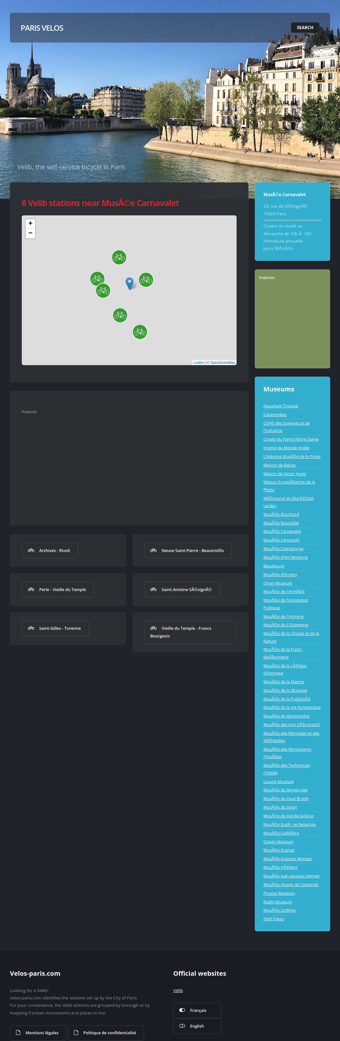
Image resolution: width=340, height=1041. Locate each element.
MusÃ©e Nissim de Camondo (291, 884)
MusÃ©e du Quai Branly (286, 798)
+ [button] (30, 224)
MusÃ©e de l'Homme (283, 616)
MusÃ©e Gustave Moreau (287, 858)
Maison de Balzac (279, 465)
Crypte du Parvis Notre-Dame (291, 439)
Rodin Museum (277, 902)
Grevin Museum (278, 842)
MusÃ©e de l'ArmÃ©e (284, 591)
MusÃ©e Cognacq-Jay (283, 548)
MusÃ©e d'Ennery (280, 574)
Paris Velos (41, 27)
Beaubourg (273, 566)
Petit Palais (273, 919)
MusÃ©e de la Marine (283, 682)
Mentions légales (42, 1033)
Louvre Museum (278, 781)
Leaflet (198, 362)
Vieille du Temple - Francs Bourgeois (180, 631)
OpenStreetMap (222, 362)
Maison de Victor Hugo (284, 473)
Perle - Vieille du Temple (62, 589)
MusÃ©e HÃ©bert (280, 867)
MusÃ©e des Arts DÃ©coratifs (291, 724)
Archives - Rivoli (54, 550)
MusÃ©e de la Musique (285, 690)
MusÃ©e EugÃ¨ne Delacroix (289, 824)
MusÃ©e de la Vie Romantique (292, 707)
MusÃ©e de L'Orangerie (286, 625)
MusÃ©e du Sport (280, 807)
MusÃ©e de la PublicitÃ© (287, 699)
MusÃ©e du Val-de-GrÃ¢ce (288, 816)
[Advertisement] (124, 463)
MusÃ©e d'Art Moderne (285, 557)
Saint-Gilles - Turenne (60, 628)
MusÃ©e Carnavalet (282, 531)
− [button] (30, 233)
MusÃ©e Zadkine (279, 910)
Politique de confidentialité (109, 1033)
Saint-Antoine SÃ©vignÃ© (187, 589)
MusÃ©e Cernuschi (281, 540)
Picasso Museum (279, 893)
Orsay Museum (277, 583)
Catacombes (275, 414)
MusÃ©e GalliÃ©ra (281, 833)
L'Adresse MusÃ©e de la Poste (292, 456)
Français (198, 1010)
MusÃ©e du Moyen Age (285, 790)
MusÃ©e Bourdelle (281, 523)
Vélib (178, 990)
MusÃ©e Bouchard (281, 514)
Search (305, 27)
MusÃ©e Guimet (279, 850)
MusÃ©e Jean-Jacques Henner (291, 876)
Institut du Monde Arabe (286, 448)
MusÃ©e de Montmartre (286, 716)
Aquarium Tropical (280, 406)
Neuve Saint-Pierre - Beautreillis (193, 550)
